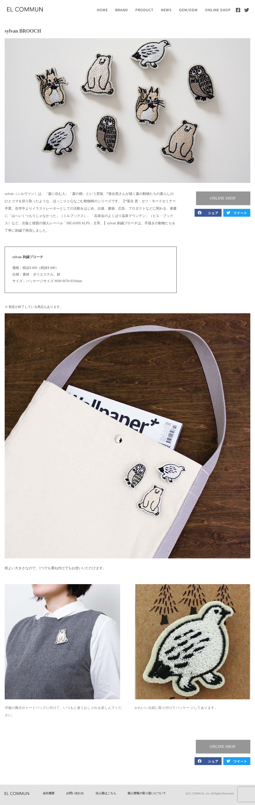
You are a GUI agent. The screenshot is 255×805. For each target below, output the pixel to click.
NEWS (166, 9)
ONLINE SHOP (218, 9)
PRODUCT (144, 9)
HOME (102, 9)
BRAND (121, 9)
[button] (223, 198)
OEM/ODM (188, 9)
